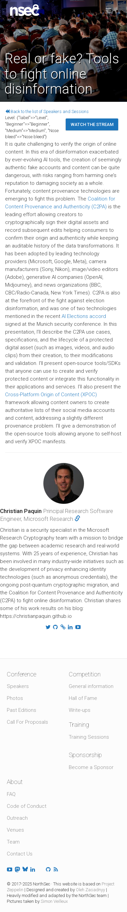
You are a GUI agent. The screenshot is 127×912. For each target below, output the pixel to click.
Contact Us (20, 854)
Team (13, 842)
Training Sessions (89, 737)
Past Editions (21, 710)
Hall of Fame (83, 698)
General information (91, 686)
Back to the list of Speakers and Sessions (47, 111)
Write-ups (79, 710)
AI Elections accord (84, 316)
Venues (15, 830)
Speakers (18, 686)
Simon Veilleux (54, 901)
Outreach (17, 818)
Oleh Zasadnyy (90, 889)
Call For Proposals (27, 722)
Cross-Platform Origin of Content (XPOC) (51, 394)
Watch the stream (92, 124)
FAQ (11, 794)
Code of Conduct (26, 806)
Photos (15, 698)
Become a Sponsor (91, 767)
